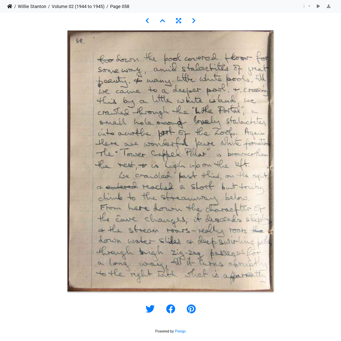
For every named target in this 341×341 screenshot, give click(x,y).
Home (9, 6)
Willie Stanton (32, 6)
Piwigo (180, 331)
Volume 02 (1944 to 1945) (78, 6)
